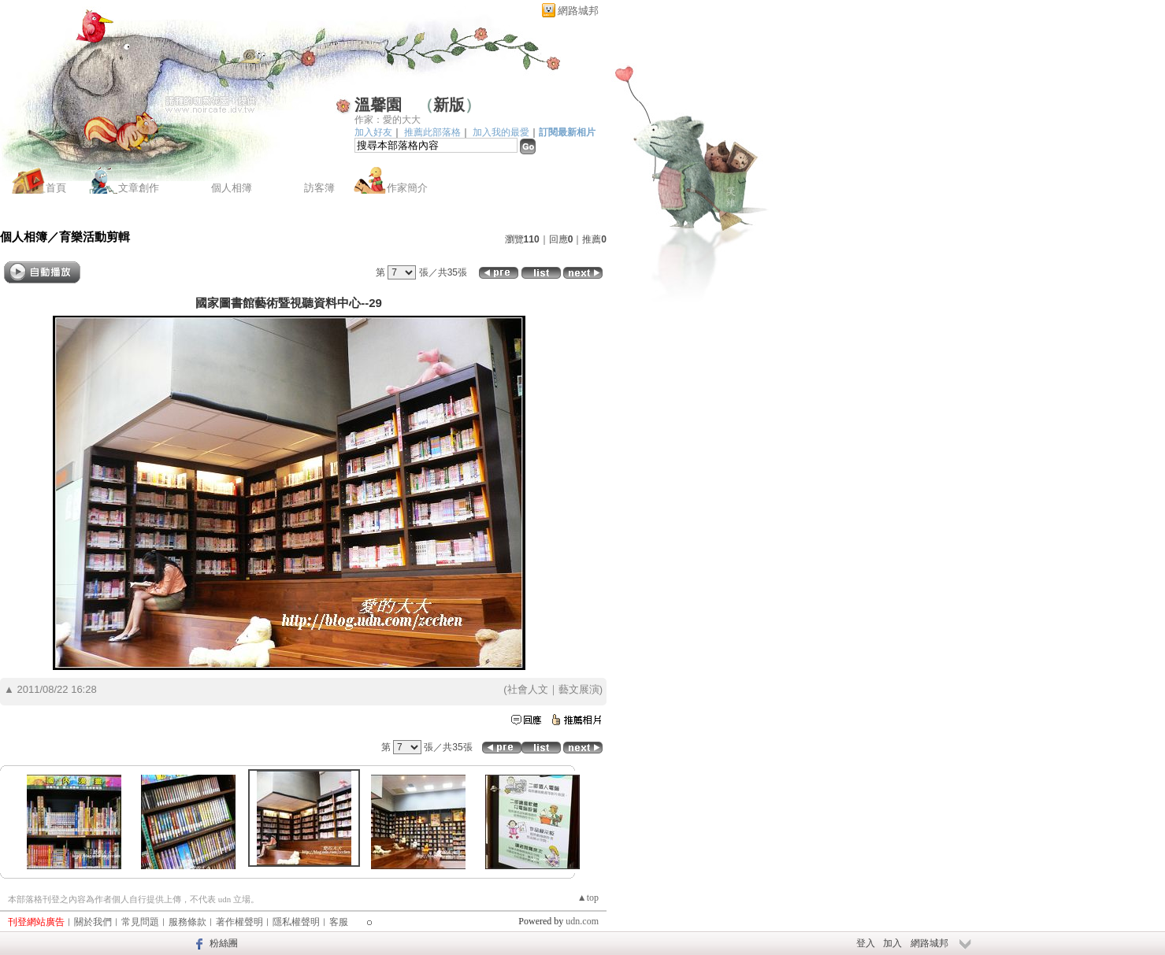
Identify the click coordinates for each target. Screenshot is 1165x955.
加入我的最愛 (501, 132)
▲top (588, 897)
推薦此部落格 (432, 132)
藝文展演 (578, 689)
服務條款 (187, 921)
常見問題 (140, 921)
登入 (865, 943)
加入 (892, 943)
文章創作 (138, 188)
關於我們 (93, 921)
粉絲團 (224, 943)
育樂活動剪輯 (94, 236)
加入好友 (373, 132)
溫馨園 (378, 104)
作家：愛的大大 (387, 119)
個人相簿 (231, 188)
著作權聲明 (239, 921)
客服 (338, 921)
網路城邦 (578, 11)
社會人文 (527, 689)
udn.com (582, 921)
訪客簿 (319, 188)
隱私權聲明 (296, 921)
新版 (449, 104)
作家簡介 (407, 188)
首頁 (56, 188)
